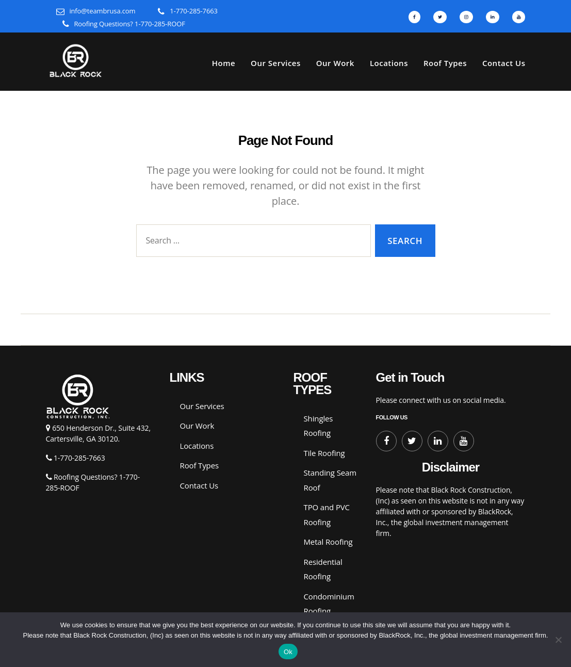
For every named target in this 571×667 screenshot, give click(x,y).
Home (223, 63)
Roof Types (445, 63)
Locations (389, 63)
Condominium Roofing (329, 603)
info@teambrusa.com (102, 10)
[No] (558, 640)
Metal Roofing (328, 541)
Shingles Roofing (318, 425)
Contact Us (504, 63)
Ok (288, 652)
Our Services (276, 63)
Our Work (335, 63)
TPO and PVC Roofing (327, 514)
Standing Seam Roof (330, 480)
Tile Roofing (324, 453)
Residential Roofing (323, 569)
